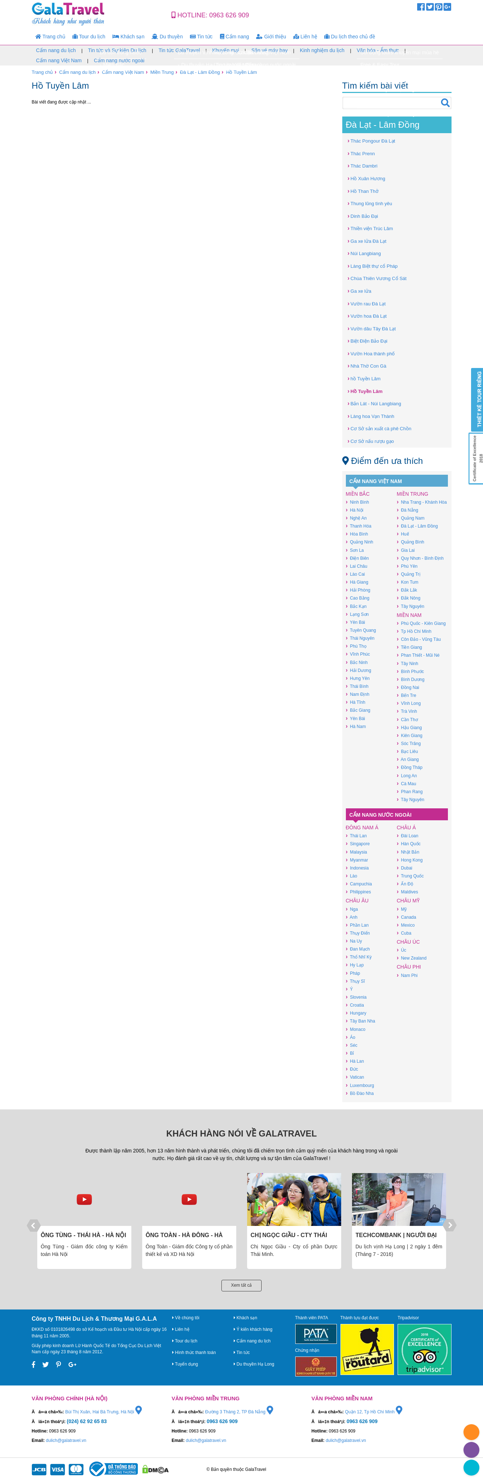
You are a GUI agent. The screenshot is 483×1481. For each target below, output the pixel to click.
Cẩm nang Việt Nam (59, 60)
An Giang (408, 759)
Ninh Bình (357, 502)
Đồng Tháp (410, 767)
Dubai (404, 868)
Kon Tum (408, 582)
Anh (351, 917)
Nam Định (357, 694)
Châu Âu (357, 901)
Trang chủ (50, 36)
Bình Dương (411, 679)
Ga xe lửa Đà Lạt (367, 241)
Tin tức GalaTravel (179, 50)
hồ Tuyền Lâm (364, 378)
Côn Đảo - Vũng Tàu (419, 639)
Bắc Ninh (357, 662)
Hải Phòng (358, 590)
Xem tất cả (241, 1285)
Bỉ (350, 1053)
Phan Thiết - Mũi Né (418, 655)
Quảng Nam (411, 518)
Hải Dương (358, 670)
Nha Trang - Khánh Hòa (422, 502)
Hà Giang (357, 582)
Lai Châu (357, 566)
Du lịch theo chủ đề (350, 36)
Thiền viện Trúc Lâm (370, 228)
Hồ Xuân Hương (366, 178)
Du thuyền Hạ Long (254, 1364)
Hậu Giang (409, 727)
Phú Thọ (356, 646)
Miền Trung (162, 72)
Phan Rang (410, 791)
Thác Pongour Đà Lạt (371, 140)
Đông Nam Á (362, 827)
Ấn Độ (405, 884)
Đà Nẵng (407, 510)
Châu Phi (409, 967)
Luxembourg (360, 1085)
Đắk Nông (408, 598)
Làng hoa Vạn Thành (371, 416)
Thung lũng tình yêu (370, 203)
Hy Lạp (355, 965)
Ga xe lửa (360, 291)
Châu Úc (408, 942)
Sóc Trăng (409, 743)
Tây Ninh (407, 663)
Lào (351, 876)
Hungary (356, 1013)
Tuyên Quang (361, 630)
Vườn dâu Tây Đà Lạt (372, 328)
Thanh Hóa (359, 526)
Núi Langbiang (364, 253)
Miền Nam (409, 615)
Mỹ (402, 909)
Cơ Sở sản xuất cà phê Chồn (379, 428)
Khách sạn (128, 36)
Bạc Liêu (407, 751)
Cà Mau (406, 783)
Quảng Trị (408, 574)
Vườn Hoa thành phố (371, 353)
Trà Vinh (407, 711)
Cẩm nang (234, 36)
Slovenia (356, 997)
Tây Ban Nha (360, 1021)
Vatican (355, 1077)
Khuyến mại (225, 50)
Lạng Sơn (357, 614)
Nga (352, 909)
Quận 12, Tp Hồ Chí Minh (374, 1411)
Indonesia (357, 868)
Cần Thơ (407, 719)
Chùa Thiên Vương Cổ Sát (377, 278)
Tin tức (201, 36)
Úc (401, 950)
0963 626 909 (229, 15)
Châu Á (406, 827)
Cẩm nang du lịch (56, 50)
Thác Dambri (363, 165)
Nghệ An (356, 518)
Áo (350, 1037)
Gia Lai (406, 550)
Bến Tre (406, 695)
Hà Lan (355, 1061)
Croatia (355, 1005)
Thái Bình (357, 686)
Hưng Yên (358, 678)
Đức (352, 1069)
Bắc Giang (358, 710)
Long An (407, 775)
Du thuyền (167, 36)
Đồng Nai (408, 687)
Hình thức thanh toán (194, 1352)
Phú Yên (407, 566)
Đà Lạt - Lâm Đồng (200, 72)
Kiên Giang (410, 735)
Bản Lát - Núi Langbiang (374, 403)
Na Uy (354, 941)
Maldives (407, 891)
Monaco (355, 1029)
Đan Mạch (358, 949)
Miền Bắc (358, 494)
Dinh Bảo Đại (363, 216)
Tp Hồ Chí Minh (414, 631)
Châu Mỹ (408, 901)
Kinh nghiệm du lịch (322, 50)
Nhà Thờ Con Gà (367, 366)
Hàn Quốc (409, 843)
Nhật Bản (408, 852)
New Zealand (412, 958)
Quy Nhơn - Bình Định (420, 558)
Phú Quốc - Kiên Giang (421, 623)
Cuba (404, 933)
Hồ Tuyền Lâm (241, 72)
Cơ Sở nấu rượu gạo (371, 441)
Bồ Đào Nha (360, 1093)
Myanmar (357, 860)
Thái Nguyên (360, 638)
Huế (403, 534)
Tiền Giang (409, 647)
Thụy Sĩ (355, 981)
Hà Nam (356, 726)
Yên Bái (355, 622)
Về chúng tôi (185, 1317)
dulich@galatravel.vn (66, 1440)
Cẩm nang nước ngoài (119, 60)
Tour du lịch (89, 36)
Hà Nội (355, 510)
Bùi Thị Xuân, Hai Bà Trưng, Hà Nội (103, 1411)
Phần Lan (357, 925)
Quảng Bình (410, 542)
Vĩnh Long (409, 703)
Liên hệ (305, 36)
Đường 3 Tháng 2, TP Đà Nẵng (239, 1411)
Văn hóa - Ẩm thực (378, 50)
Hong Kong (410, 860)
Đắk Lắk (407, 590)
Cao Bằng (357, 598)
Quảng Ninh (359, 542)
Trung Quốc (410, 876)
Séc (351, 1045)
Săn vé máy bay (269, 50)
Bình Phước (410, 671)
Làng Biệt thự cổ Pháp (373, 266)
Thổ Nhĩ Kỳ (359, 957)
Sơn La (355, 550)
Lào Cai (355, 574)
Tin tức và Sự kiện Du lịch (117, 50)
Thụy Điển (358, 933)
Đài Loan (408, 835)
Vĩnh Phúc (358, 654)
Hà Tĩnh (355, 702)
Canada (406, 917)
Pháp (353, 973)
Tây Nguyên (410, 606)
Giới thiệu (271, 36)
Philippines (358, 891)
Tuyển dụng (185, 1364)
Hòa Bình (357, 534)
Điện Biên (357, 558)
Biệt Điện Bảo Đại (367, 341)
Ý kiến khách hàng (253, 1329)
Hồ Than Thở (363, 191)
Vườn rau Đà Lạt (367, 303)
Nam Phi (407, 975)
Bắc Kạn (356, 606)
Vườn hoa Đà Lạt (367, 316)
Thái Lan (356, 835)
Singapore (358, 843)
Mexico (406, 925)
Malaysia (356, 852)
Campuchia (359, 884)
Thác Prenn (361, 153)
